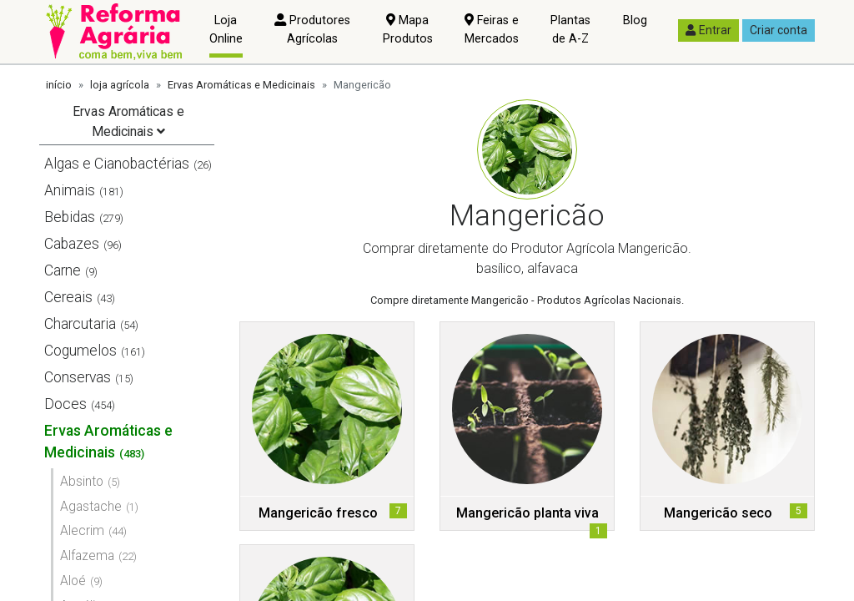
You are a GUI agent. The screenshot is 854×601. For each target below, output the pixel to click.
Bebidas (69, 217)
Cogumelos (80, 350)
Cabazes (71, 243)
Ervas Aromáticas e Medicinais (241, 84)
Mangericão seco (718, 513)
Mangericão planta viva (527, 513)
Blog (635, 20)
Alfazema (87, 555)
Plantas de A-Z (570, 29)
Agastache (91, 506)
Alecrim (82, 530)
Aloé (73, 580)
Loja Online (226, 29)
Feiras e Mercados (492, 29)
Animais (69, 190)
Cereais (68, 297)
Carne (62, 270)
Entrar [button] (708, 30)
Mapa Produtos (408, 29)
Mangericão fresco (318, 513)
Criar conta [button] (778, 30)
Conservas (77, 377)
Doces (65, 404)
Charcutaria (80, 324)
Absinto (81, 481)
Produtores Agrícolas (312, 29)
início (59, 84)
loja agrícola (119, 84)
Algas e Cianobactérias (116, 163)
